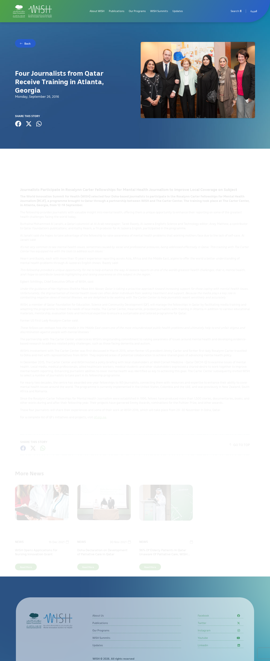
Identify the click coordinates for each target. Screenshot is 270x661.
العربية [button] (253, 11)
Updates (177, 11)
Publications (116, 11)
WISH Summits (159, 11)
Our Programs (137, 11)
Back (27, 43)
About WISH (97, 11)
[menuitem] (253, 11)
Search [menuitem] (236, 11)
